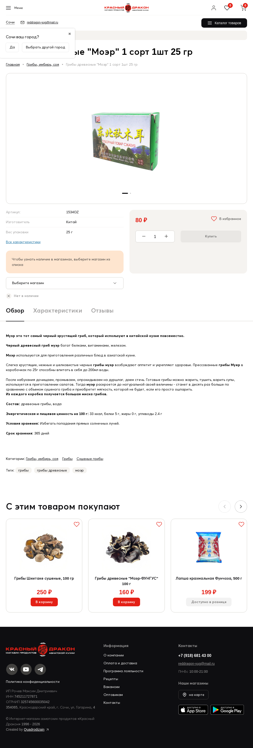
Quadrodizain (34, 729)
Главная (13, 64)
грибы (23, 470)
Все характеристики (23, 242)
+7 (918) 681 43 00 (194, 654)
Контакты (112, 702)
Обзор (15, 310)
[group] (126, 138)
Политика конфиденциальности (33, 681)
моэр (79, 470)
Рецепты (111, 678)
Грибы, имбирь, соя (43, 64)
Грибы (67, 458)
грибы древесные (52, 470)
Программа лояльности (123, 670)
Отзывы (102, 310)
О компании (114, 654)
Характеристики (57, 310)
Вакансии (112, 686)
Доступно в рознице (209, 603)
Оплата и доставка (120, 662)
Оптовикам (113, 694)
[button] (241, 506)
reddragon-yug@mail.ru (196, 663)
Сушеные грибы (90, 458)
